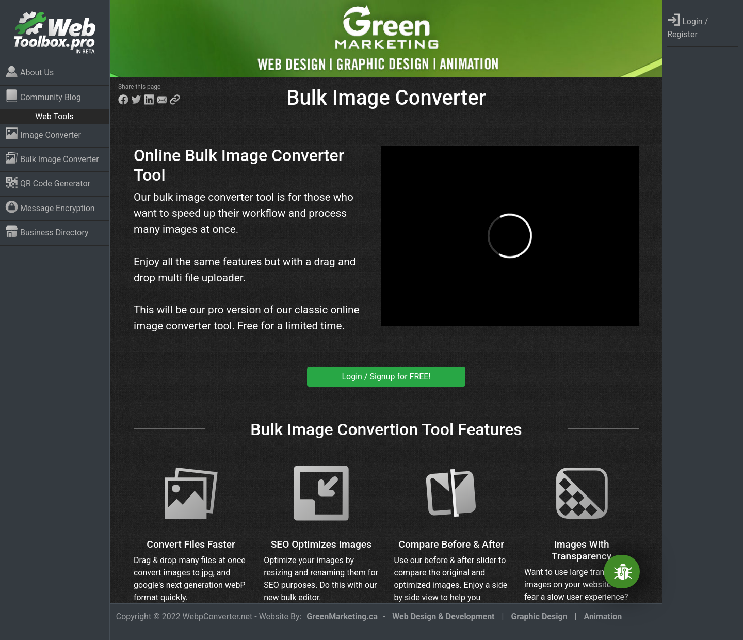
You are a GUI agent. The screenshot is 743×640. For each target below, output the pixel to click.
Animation (603, 616)
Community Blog (43, 95)
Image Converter (43, 133)
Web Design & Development (443, 616)
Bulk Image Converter (52, 157)
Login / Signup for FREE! (386, 376)
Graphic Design (539, 616)
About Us (29, 71)
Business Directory (47, 231)
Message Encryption (50, 206)
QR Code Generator (47, 182)
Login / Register (687, 26)
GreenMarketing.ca (342, 616)
